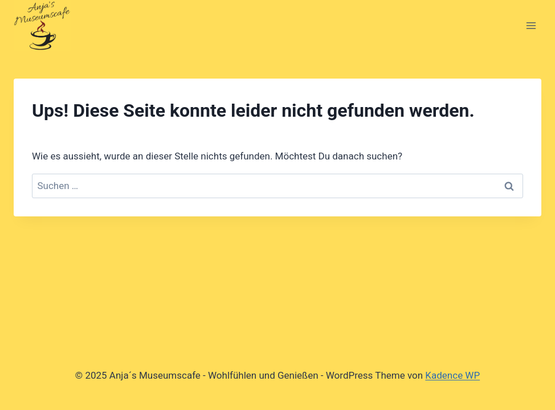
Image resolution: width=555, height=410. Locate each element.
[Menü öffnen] (530, 25)
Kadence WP (452, 375)
